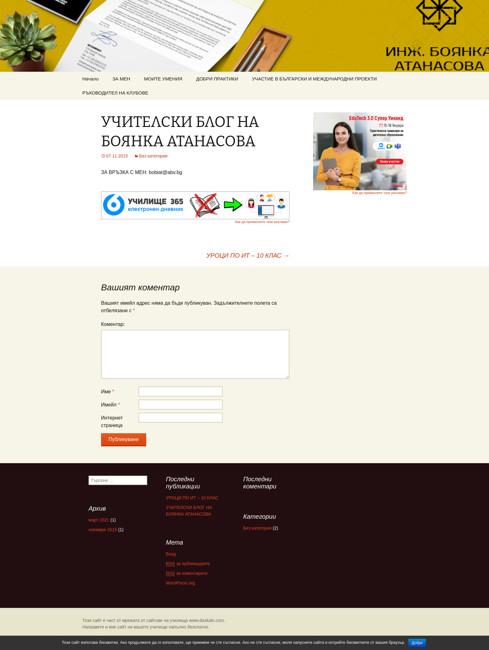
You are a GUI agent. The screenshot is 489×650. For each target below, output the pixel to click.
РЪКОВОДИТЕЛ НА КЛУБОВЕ (115, 92)
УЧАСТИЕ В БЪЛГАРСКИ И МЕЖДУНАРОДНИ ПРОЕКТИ (314, 78)
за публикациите (188, 563)
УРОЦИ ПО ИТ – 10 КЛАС (247, 255)
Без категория (153, 155)
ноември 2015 (103, 529)
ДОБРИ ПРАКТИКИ (217, 78)
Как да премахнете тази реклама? (262, 222)
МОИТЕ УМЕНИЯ (163, 78)
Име (107, 391)
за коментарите (187, 573)
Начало (90, 78)
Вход (171, 553)
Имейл (110, 404)
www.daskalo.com (206, 620)
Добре (417, 643)
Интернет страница (112, 421)
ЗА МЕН (121, 78)
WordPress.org (180, 582)
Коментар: (113, 324)
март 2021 (99, 519)
